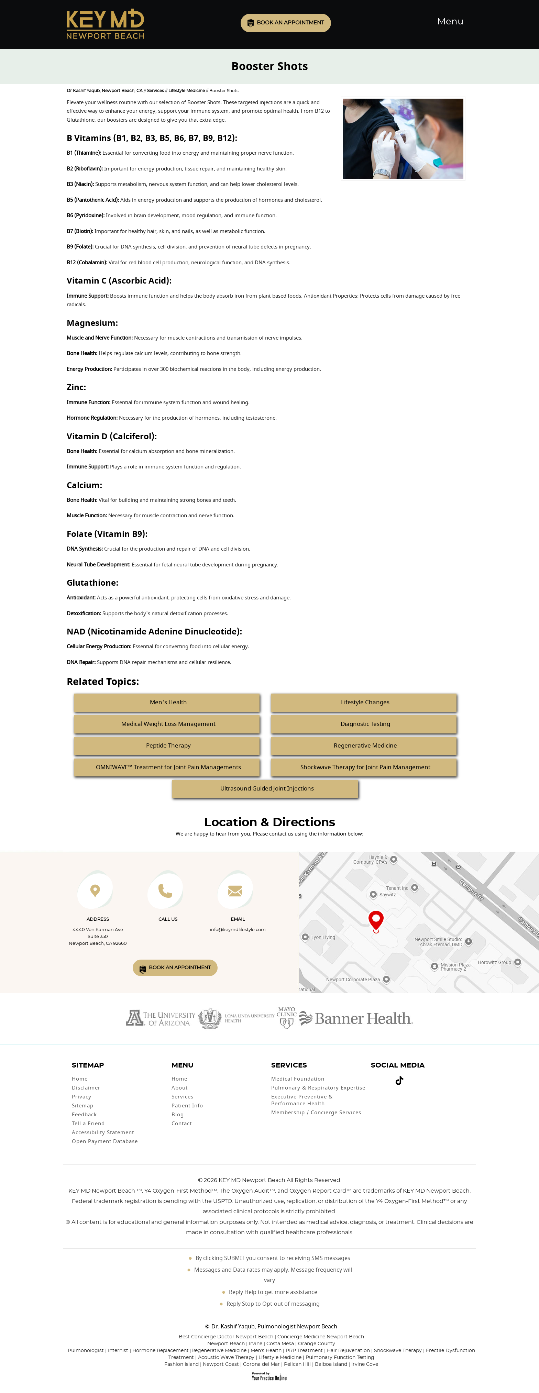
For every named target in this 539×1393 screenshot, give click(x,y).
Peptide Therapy (168, 745)
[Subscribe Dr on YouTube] (384, 1077)
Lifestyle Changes (365, 702)
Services (155, 91)
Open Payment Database (105, 1141)
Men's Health (168, 702)
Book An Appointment (180, 967)
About (180, 1088)
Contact (182, 1123)
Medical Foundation (297, 1079)
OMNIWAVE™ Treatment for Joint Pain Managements (168, 767)
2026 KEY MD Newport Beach (244, 1180)
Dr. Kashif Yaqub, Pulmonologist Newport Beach (274, 1327)
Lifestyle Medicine (186, 91)
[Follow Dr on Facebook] (374, 1077)
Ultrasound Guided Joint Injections (267, 788)
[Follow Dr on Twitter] (379, 1077)
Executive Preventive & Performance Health (302, 1100)
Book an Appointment (290, 22)
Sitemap (83, 1105)
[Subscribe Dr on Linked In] (409, 1077)
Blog (178, 1114)
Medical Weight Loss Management (168, 724)
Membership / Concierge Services (316, 1112)
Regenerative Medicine (365, 745)
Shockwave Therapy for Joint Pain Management (365, 767)
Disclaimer (86, 1088)
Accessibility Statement (103, 1132)
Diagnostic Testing (365, 724)
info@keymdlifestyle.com (238, 930)
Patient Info (187, 1105)
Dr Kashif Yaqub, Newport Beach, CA (105, 91)
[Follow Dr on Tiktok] (399, 1082)
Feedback (84, 1114)
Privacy (81, 1097)
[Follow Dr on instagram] (389, 1077)
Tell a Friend (88, 1123)
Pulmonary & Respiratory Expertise (318, 1088)
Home (80, 1079)
